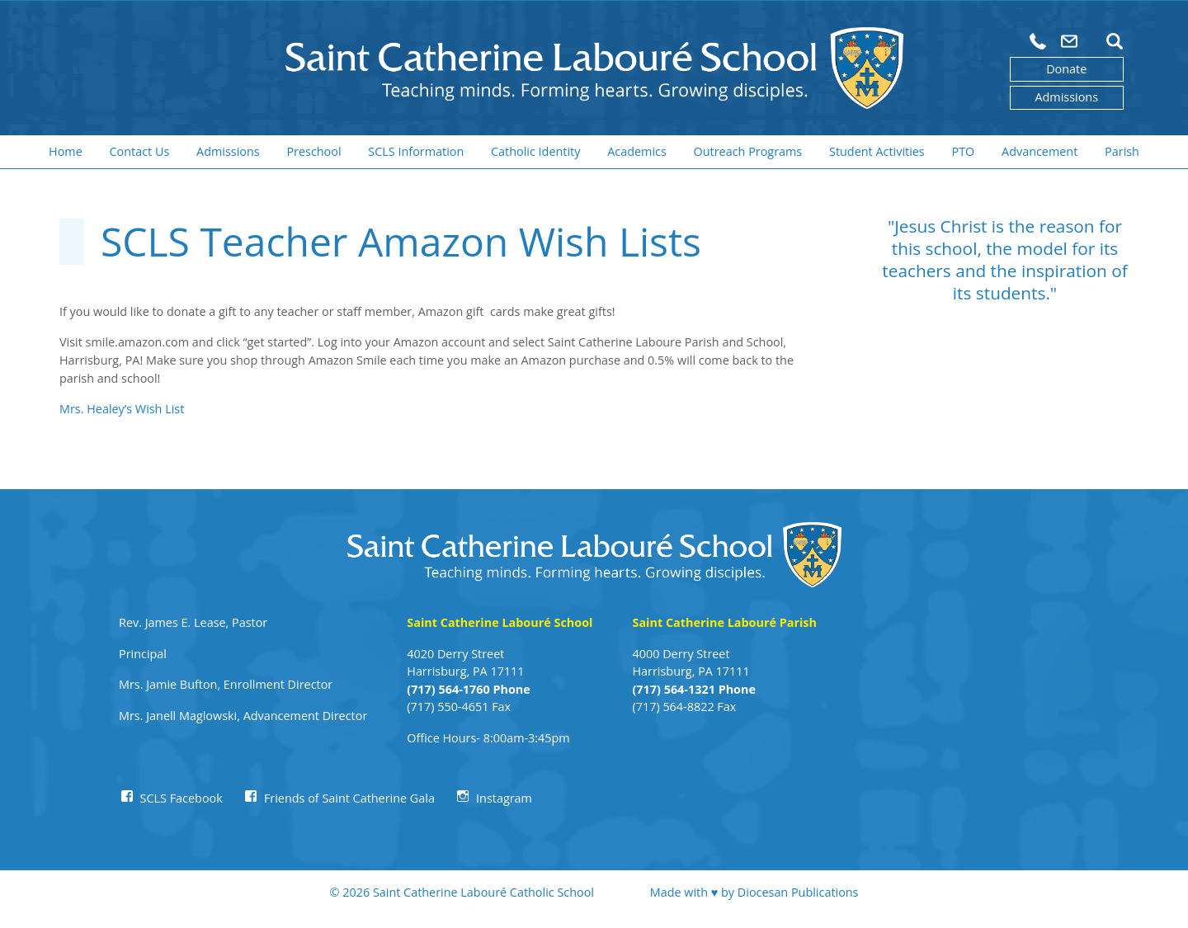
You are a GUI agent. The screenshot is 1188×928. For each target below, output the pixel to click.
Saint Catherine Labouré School (499, 622)
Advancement (1039, 151)
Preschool (313, 151)
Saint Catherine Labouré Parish (724, 622)
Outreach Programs (748, 151)
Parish (1122, 151)
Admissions (1066, 97)
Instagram (504, 798)
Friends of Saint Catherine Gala (349, 798)
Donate (1066, 69)
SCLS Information (416, 151)
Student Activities (877, 151)
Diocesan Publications (798, 892)
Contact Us (140, 151)
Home (65, 151)
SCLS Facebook (181, 798)
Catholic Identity (535, 151)
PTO (963, 151)
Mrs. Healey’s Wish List (121, 409)
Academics (637, 151)
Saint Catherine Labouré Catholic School (483, 892)
